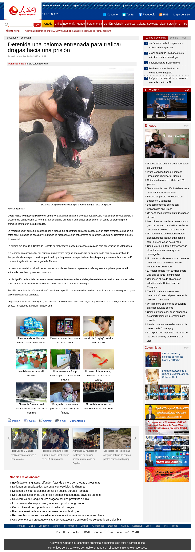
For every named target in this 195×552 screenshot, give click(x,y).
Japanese (151, 5)
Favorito (30, 421)
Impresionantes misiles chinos (164, 62)
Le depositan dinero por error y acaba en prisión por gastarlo (48, 503)
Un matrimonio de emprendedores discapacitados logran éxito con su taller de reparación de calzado (166, 237)
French (118, 5)
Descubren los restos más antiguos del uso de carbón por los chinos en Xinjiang (117, 455)
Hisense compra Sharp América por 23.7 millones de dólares (65, 375)
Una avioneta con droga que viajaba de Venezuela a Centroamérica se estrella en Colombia (66, 519)
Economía (69, 23)
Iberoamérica (94, 23)
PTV (177, 23)
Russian (129, 5)
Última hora (12, 31)
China (58, 23)
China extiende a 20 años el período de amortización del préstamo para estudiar (167, 316)
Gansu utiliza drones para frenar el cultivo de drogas (43, 507)
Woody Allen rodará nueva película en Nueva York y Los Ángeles (65, 408)
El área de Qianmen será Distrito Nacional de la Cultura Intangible (31, 408)
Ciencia (118, 23)
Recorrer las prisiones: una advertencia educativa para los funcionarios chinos (58, 515)
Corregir (45, 421)
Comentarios (77, 420)
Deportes (130, 23)
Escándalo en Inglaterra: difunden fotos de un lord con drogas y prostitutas (56, 482)
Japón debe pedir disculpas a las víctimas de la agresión (166, 45)
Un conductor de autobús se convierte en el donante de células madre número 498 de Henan (168, 262)
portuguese (184, 5)
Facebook (146, 14)
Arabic (162, 5)
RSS (164, 14)
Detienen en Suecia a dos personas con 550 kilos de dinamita (48, 486)
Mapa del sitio (181, 14)
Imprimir (14, 421)
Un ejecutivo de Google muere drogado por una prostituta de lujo (50, 499)
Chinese (98, 5)
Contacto (110, 14)
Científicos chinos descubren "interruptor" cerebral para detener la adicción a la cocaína (167, 295)
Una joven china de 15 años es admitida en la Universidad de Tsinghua (164, 283)
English (109, 5)
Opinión (108, 23)
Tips (184, 23)
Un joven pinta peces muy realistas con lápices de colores (98, 375)
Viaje (162, 23)
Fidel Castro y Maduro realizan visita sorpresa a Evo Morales (56, 31)
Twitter (128, 14)
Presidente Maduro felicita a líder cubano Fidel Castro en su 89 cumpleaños (55, 455)
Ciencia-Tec (98, 526)
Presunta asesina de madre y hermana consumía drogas (45, 511)
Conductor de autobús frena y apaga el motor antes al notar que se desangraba (167, 250)
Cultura (141, 23)
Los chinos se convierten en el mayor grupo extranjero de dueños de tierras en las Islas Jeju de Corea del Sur (167, 225)
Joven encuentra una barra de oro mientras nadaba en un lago (166, 55)
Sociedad (152, 23)
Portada (47, 23)
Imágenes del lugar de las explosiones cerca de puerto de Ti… (168, 80)
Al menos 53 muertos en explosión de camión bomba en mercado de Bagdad (85, 457)
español (11, 37)
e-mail (60, 421)
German (172, 5)
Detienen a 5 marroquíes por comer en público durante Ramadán (50, 490)
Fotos (170, 23)
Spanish (140, 5)
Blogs (175, 526)
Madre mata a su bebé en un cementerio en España (163, 70)
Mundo (81, 23)
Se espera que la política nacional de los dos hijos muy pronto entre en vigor (167, 336)
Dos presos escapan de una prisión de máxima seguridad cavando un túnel (56, 494)
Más (187, 90)
